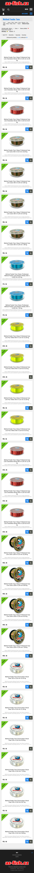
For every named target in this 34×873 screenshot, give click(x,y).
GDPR (17, 856)
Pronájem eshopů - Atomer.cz (17, 870)
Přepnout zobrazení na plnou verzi (17, 866)
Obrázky (4, 31)
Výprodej (18, 35)
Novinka (24, 35)
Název (10, 28)
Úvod (4, 22)
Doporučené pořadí (6, 29)
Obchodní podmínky (17, 854)
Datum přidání (23, 28)
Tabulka (11, 31)
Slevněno (11, 35)
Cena (16, 28)
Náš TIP (5, 35)
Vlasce (19, 23)
